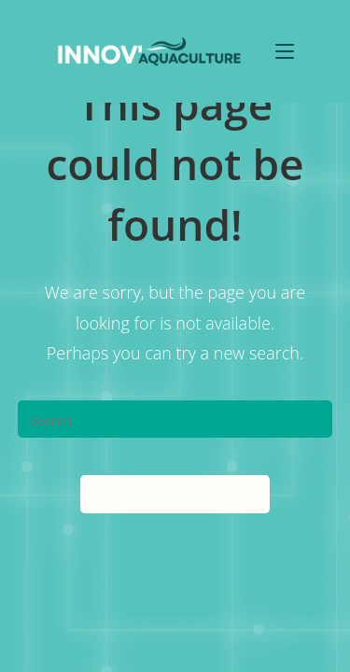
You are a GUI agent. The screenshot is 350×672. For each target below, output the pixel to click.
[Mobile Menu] (284, 51)
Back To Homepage (175, 493)
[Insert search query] (175, 419)
